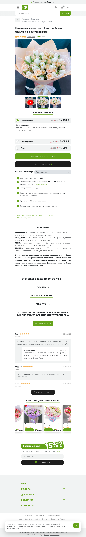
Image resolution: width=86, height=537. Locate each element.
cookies (20, 524)
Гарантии (49, 215)
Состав (20, 215)
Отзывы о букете (24, 218)
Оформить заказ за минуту (43, 156)
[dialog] (56, 7)
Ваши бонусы (42, 184)
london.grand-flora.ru (51, 535)
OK (76, 525)
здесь (57, 451)
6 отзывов (31, 37)
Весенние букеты (58, 519)
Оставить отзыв (43, 323)
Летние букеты (41, 519)
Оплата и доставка (34, 215)
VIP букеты (40, 515)
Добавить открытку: (24, 172)
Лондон (51, 2)
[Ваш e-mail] (42, 456)
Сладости (28, 515)
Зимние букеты (54, 515)
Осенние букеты (25, 519)
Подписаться (42, 462)
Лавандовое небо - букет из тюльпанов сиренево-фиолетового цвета (32, 424)
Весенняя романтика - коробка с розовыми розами (52, 424)
